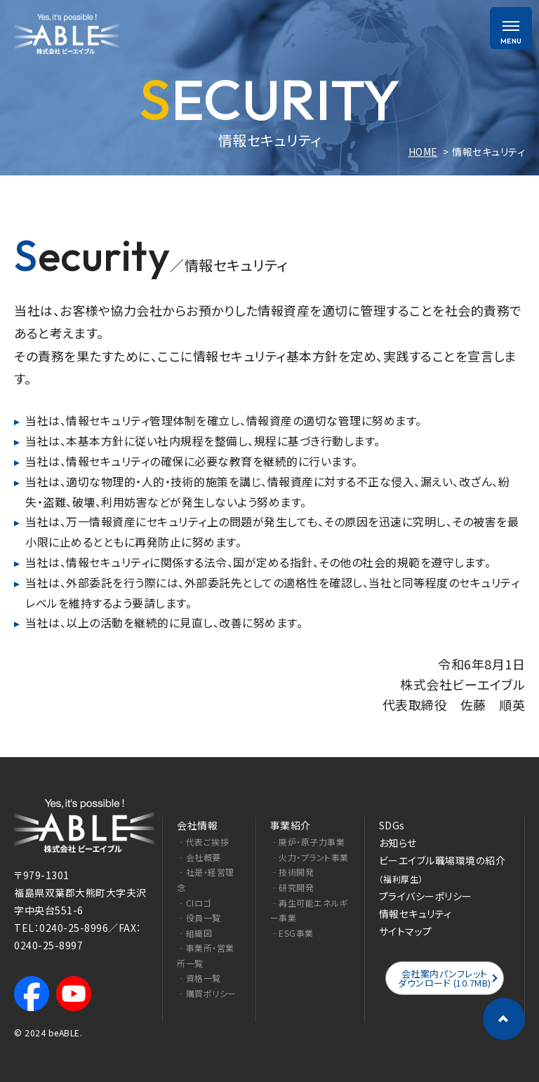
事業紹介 (290, 825)
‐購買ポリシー (207, 993)
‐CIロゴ (194, 903)
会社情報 (197, 825)
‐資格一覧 (199, 978)
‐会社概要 (199, 857)
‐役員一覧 (199, 917)
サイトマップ (405, 931)
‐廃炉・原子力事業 (307, 842)
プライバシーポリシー (425, 896)
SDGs (392, 825)
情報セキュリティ (415, 914)
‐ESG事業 (292, 933)
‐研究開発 (292, 887)
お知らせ (398, 843)
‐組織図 (194, 933)
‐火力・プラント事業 (309, 857)
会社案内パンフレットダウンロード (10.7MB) (444, 978)
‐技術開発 (292, 872)
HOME (423, 152)
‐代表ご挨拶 (203, 842)
